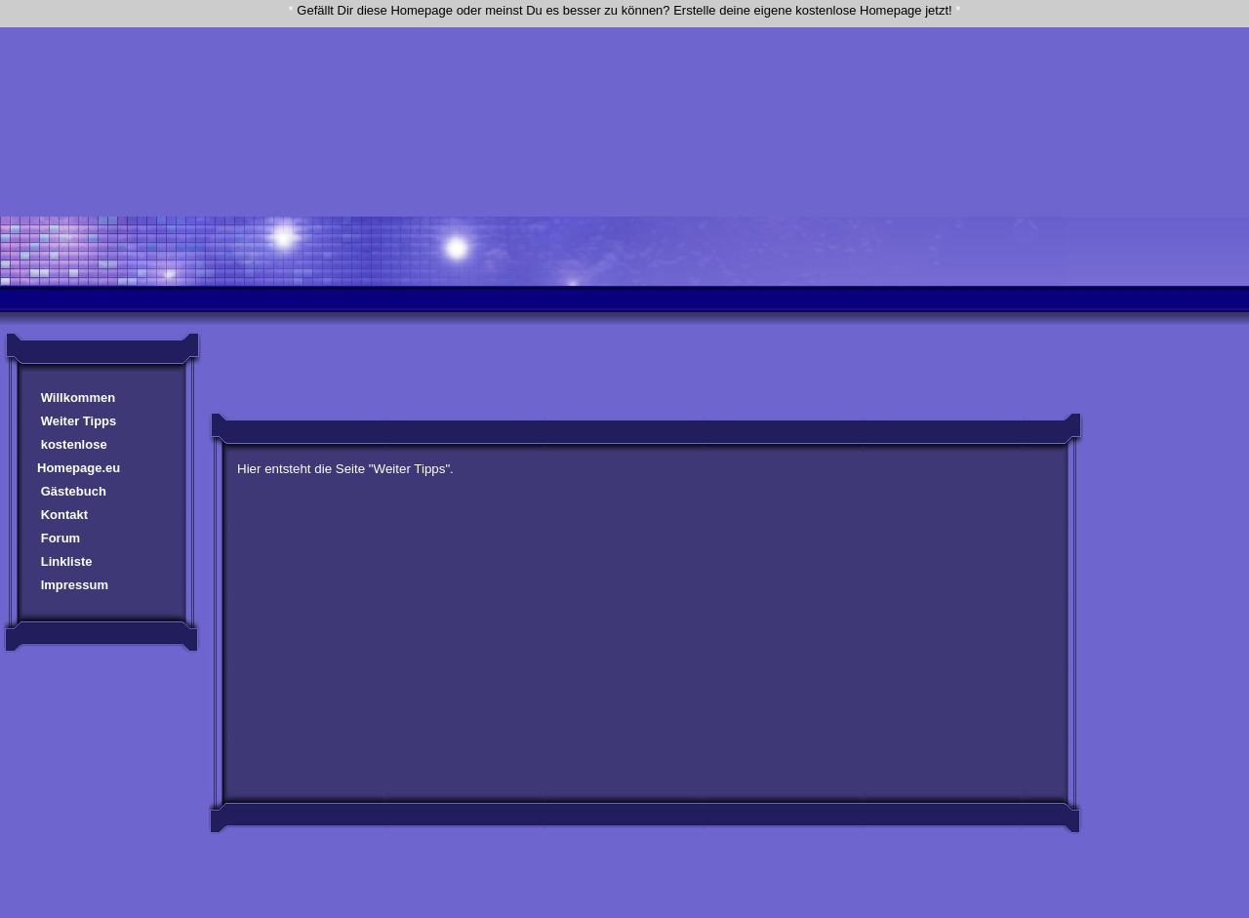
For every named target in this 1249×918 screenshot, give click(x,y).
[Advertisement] (624, 71)
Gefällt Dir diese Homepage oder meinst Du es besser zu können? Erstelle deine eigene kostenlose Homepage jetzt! (624, 10)
